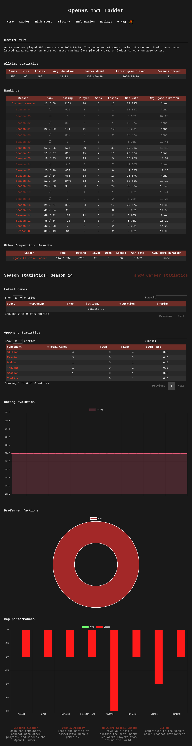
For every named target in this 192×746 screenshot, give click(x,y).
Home (10, 21)
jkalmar (12, 368)
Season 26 (23, 158)
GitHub (165, 728)
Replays (106, 21)
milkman (12, 352)
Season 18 (23, 199)
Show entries (20, 297)
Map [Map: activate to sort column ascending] (71, 303)
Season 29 (23, 142)
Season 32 (23, 123)
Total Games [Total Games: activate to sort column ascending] (58, 347)
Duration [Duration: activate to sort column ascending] (128, 303)
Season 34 (23, 109)
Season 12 (23, 220)
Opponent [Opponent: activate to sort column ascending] (38, 303)
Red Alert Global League (118, 728)
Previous (165, 316)
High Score (43, 21)
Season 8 (23, 231)
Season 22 (23, 175)
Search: (166, 297)
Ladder (24, 21)
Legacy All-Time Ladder (29, 258)
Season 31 (23, 129)
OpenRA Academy (73, 728)
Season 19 (23, 192)
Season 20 (23, 186)
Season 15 (23, 210)
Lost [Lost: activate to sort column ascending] (126, 347)
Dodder (12, 362)
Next (181, 316)
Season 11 (23, 226)
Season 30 (23, 135)
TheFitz (12, 378)
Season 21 (23, 181)
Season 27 (23, 153)
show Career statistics (161, 275)
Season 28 (23, 148)
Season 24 (23, 164)
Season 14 (23, 215)
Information (84, 21)
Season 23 (23, 170)
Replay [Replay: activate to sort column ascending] (164, 303)
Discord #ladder (25, 728)
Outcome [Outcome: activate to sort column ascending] (93, 303)
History (64, 21)
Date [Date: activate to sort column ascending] (12, 303)
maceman (12, 373)
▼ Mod (121, 22)
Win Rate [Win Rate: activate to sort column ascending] (154, 347)
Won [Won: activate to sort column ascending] (104, 347)
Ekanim (12, 357)
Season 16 (23, 205)
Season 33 (23, 116)
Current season (23, 103)
